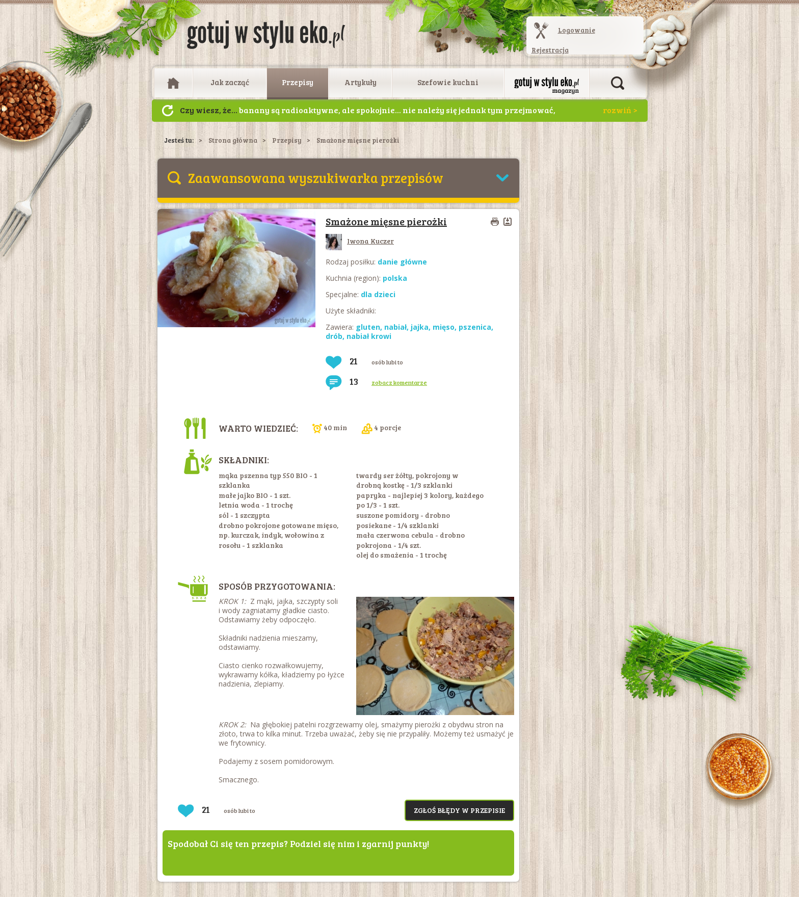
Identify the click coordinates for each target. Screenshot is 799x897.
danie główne (402, 262)
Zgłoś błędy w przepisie (459, 810)
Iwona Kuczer (360, 241)
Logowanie (576, 30)
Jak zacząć (229, 82)
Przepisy (297, 82)
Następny (167, 110)
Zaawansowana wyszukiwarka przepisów (315, 178)
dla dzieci (378, 294)
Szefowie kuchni (447, 82)
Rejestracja (550, 50)
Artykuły (360, 82)
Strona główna (232, 140)
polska (395, 278)
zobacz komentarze (399, 382)
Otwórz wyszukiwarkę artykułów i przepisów (617, 83)
